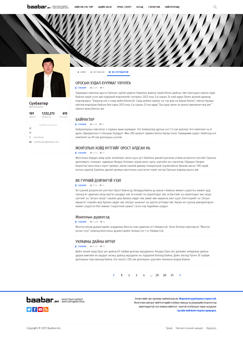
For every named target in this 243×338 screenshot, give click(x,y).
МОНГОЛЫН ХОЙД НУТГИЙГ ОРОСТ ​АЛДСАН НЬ (112, 148)
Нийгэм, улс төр (84, 6)
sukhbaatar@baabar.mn (44, 142)
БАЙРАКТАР (84, 119)
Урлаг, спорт (124, 6)
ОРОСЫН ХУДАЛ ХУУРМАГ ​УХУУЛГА (103, 83)
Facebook (36, 137)
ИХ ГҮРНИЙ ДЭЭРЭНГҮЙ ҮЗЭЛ (98, 180)
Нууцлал (211, 328)
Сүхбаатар (82, 88)
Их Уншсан (97, 72)
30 (164, 275)
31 (172, 275)
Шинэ (81, 72)
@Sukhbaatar (36, 106)
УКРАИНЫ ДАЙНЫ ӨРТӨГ (95, 241)
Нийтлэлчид (172, 6)
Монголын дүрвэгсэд (92, 217)
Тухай (169, 328)
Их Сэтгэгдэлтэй (118, 72)
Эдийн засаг (105, 6)
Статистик (154, 6)
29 (157, 275)
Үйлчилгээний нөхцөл (189, 328)
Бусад (139, 6)
